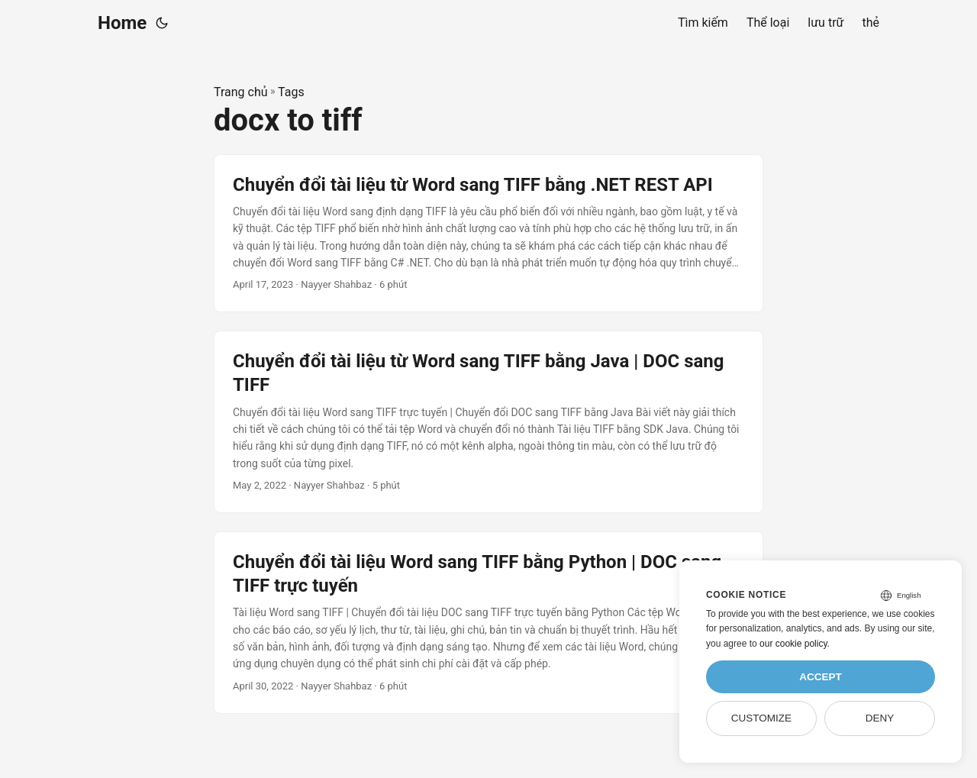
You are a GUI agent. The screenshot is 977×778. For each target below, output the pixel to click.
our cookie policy (793, 643)
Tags (291, 92)
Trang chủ (241, 92)
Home (122, 23)
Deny (880, 718)
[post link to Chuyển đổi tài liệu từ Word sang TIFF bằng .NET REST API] (488, 233)
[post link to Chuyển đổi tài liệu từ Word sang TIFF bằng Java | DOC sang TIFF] (488, 421)
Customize (761, 718)
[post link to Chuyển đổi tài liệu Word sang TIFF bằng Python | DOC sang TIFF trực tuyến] (488, 622)
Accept (820, 677)
